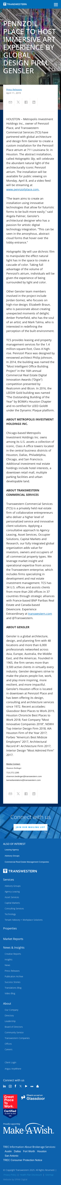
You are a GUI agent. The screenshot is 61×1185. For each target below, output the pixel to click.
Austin (8, 1151)
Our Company (11, 1009)
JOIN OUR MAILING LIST (30, 827)
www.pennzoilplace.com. (22, 189)
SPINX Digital (21, 1179)
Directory (9, 1015)
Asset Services (12, 897)
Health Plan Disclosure (31, 1174)
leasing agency (12, 850)
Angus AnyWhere (13, 1068)
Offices (8, 1043)
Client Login (10, 1062)
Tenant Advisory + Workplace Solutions (24, 919)
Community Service (14, 1032)
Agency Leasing (12, 891)
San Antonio (11, 1155)
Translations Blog (13, 987)
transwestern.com (40, 613)
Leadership (10, 1021)
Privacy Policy (10, 1174)
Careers (8, 1049)
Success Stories (12, 982)
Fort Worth (29, 1151)
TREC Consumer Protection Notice (22, 1160)
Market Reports (13, 939)
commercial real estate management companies (27, 862)
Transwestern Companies (17, 1038)
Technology (10, 914)
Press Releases (14, 89)
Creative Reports (13, 953)
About (7, 1003)
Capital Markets (12, 902)
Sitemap (49, 1174)
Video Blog (10, 993)
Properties (10, 928)
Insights (8, 959)
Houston (42, 1151)
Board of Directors (14, 1026)
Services (8, 879)
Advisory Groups (12, 856)
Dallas (17, 1151)
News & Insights (14, 947)
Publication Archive (14, 976)
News (7, 965)
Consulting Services (14, 908)
